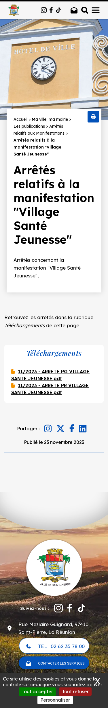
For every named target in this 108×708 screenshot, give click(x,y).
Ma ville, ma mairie (50, 119)
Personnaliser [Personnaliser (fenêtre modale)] (55, 700)
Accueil (20, 119)
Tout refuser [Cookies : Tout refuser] (75, 691)
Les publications (29, 126)
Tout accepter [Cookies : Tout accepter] (37, 691)
